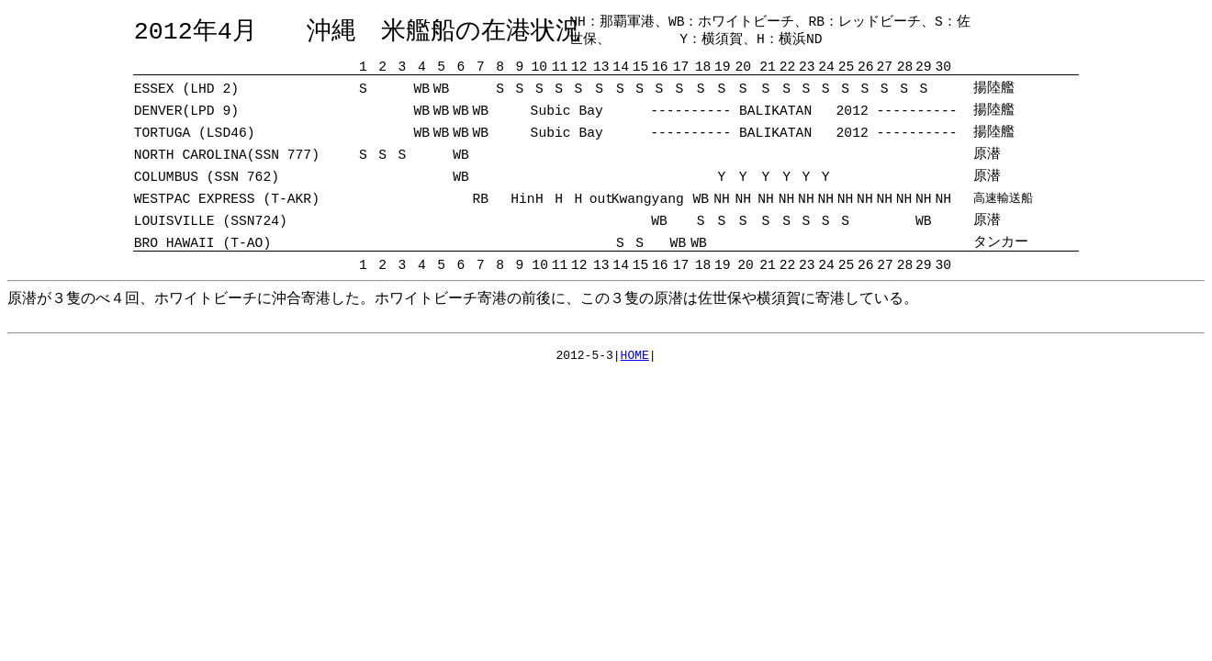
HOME (635, 357)
